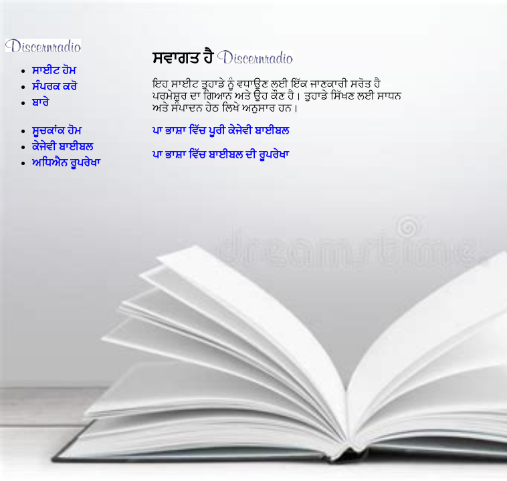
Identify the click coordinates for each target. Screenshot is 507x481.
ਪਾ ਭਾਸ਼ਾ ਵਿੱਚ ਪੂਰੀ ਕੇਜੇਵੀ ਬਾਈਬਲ (221, 130)
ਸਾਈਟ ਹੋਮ (54, 70)
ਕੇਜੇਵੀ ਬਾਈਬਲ (62, 146)
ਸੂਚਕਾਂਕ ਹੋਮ (57, 130)
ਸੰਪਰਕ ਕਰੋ (54, 86)
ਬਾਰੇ (40, 102)
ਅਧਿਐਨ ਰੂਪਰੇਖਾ (66, 162)
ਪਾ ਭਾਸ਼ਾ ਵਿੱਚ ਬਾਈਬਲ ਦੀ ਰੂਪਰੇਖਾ (221, 154)
